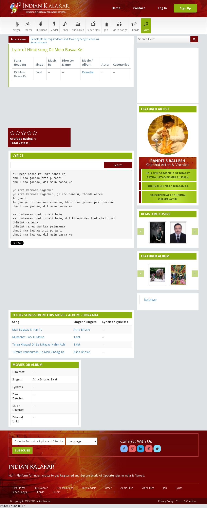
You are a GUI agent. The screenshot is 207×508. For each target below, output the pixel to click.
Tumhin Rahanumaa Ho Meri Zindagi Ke (38, 352)
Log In (162, 8)
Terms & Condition (186, 501)
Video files (93, 26)
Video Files (148, 488)
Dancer (28, 26)
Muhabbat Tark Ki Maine (28, 337)
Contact (139, 8)
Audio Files (126, 488)
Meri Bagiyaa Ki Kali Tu (27, 329)
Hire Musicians (65, 488)
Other (64, 26)
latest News (19, 39)
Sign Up (185, 8)
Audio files (78, 26)
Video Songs (120, 26)
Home (116, 8)
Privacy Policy (165, 501)
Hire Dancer (41, 488)
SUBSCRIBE (22, 450)
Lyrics (146, 26)
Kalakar (150, 299)
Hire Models (89, 488)
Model (54, 26)
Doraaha (88, 72)
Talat (77, 337)
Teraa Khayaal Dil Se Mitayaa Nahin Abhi (38, 344)
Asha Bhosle (82, 329)
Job (106, 26)
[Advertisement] (103, 115)
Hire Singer (19, 488)
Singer (16, 26)
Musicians (41, 26)
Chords (135, 26)
